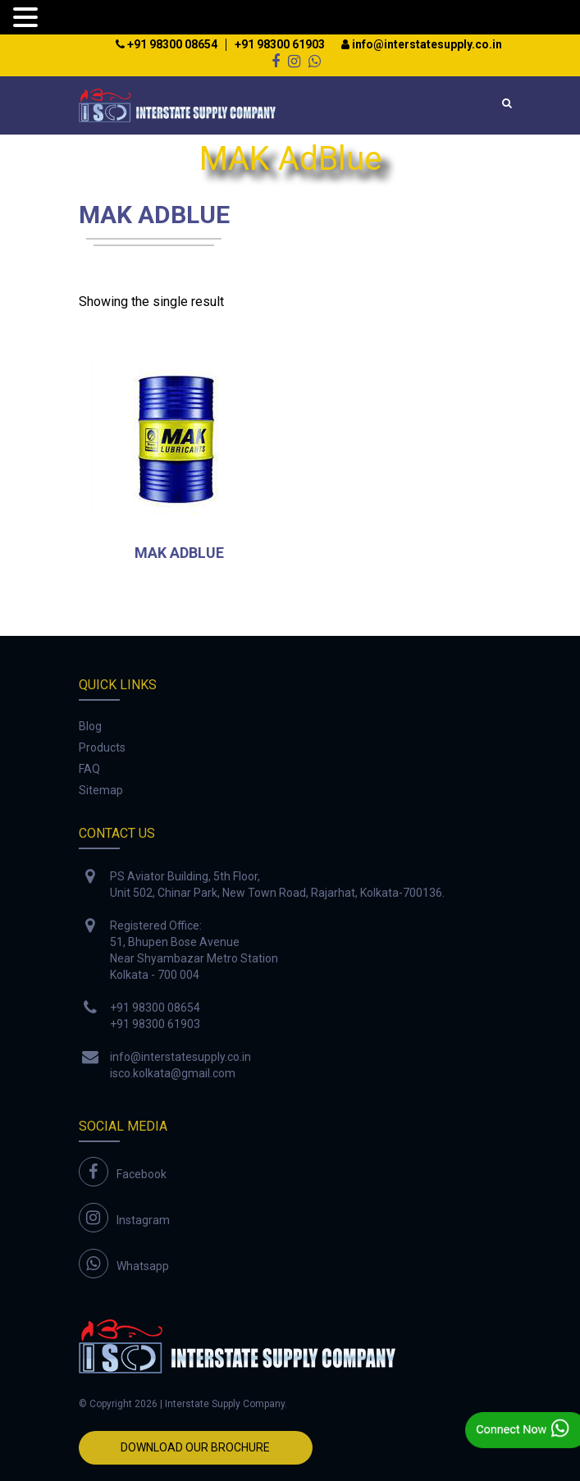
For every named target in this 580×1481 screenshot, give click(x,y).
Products (102, 747)
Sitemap (101, 790)
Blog (90, 726)
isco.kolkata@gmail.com (172, 1073)
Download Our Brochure (195, 1447)
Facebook (141, 1174)
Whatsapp (142, 1266)
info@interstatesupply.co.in (421, 45)
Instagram (143, 1220)
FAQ (89, 768)
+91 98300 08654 (166, 45)
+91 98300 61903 (280, 45)
